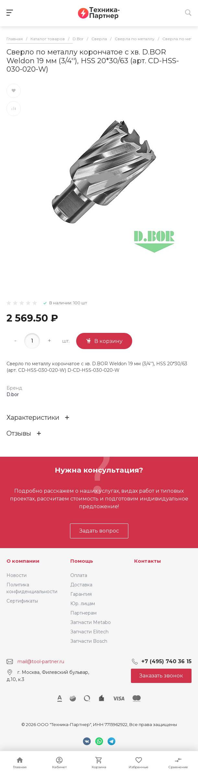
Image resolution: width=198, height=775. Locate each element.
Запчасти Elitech (89, 632)
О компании (23, 561)
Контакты (147, 561)
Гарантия (81, 594)
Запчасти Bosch (88, 641)
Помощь (81, 561)
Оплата (78, 575)
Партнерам (83, 613)
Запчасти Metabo (90, 622)
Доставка (81, 585)
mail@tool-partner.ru (40, 661)
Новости (16, 575)
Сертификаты (22, 601)
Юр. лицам (82, 603)
